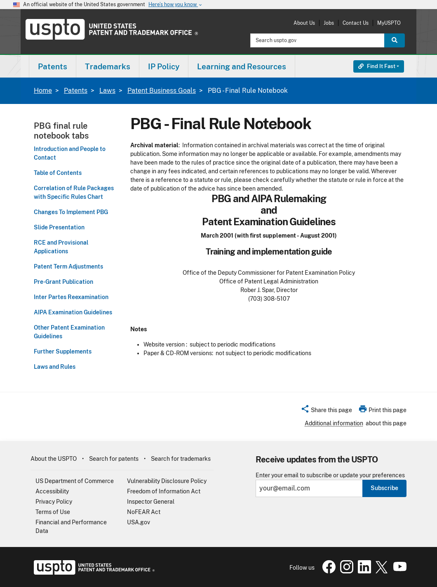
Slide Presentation (59, 227)
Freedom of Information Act (163, 491)
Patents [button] (52, 66)
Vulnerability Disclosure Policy (167, 481)
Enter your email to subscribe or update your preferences (330, 475)
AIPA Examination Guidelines (73, 312)
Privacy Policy (53, 501)
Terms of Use (52, 512)
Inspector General (150, 501)
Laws (107, 90)
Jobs (329, 23)
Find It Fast (376, 66)
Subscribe (384, 488)
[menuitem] (52, 66)
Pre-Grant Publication (63, 281)
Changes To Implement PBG (71, 212)
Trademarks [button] (107, 66)
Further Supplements (63, 351)
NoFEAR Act (143, 512)
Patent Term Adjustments (68, 266)
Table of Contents (58, 173)
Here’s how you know (175, 4)
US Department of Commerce (74, 481)
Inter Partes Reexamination (71, 297)
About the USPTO (54, 458)
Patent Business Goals (161, 90)
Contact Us (356, 23)
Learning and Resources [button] (241, 66)
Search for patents (114, 458)
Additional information (334, 423)
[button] (326, 411)
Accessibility (52, 491)
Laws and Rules (54, 366)
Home (43, 90)
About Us (304, 23)
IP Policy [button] (163, 66)
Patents (75, 90)
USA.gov (138, 522)
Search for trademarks (181, 458)
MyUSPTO (389, 23)
